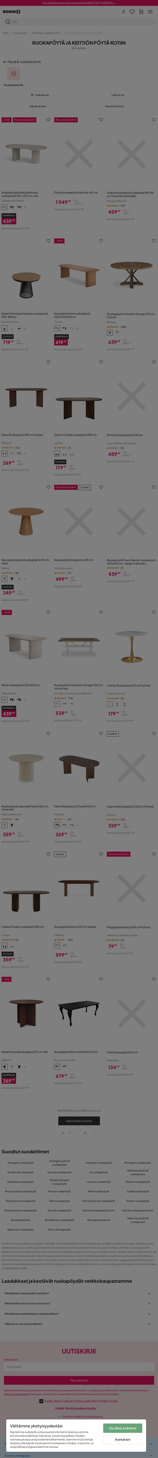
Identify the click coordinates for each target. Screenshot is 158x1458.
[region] (76, 1435)
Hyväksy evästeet (122, 1428)
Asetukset (122, 1439)
